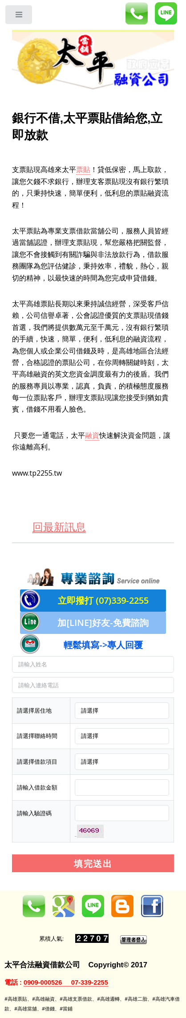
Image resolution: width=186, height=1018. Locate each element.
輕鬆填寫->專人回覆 (103, 645)
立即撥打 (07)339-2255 (103, 600)
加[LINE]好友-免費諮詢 (103, 623)
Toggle (19, 16)
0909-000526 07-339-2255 (66, 982)
